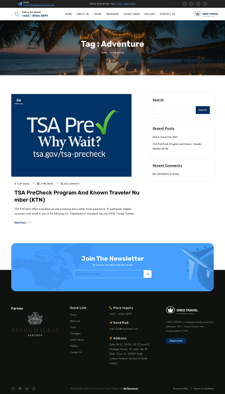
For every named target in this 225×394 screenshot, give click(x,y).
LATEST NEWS (131, 14)
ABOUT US (83, 14)
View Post (22, 222)
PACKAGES (112, 14)
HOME (68, 14)
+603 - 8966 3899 (126, 3)
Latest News (77, 340)
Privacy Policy (180, 388)
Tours (73, 327)
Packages (75, 333)
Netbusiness (130, 388)
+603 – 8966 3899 (35, 15)
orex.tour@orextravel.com (38, 5)
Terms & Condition (204, 388)
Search (158, 99)
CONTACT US (167, 14)
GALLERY (149, 14)
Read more (176, 340)
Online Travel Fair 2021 (165, 137)
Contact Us (76, 352)
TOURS (98, 14)
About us (75, 321)
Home (104, 52)
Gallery (74, 346)
